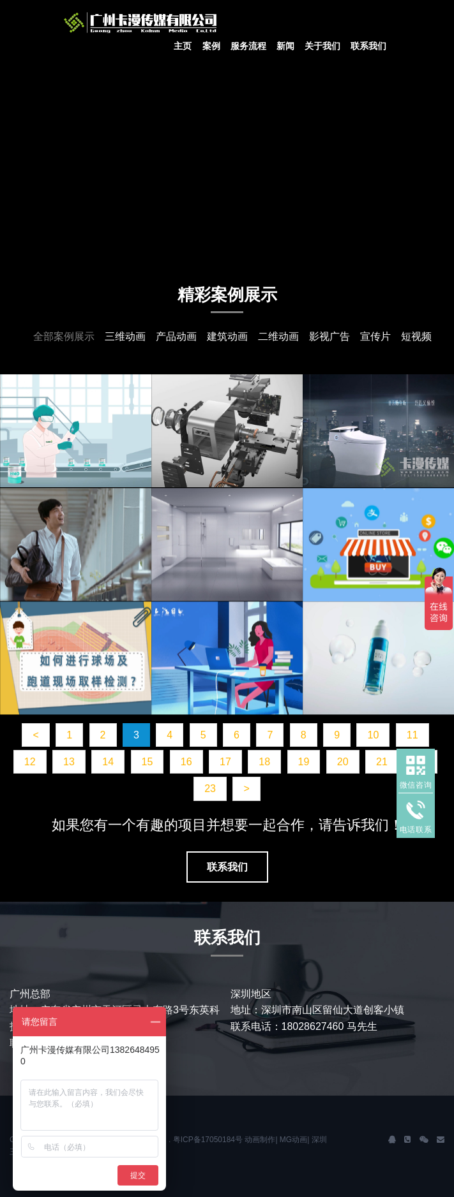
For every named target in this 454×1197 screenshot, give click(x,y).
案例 (211, 46)
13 (69, 761)
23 (210, 788)
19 (304, 761)
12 (30, 761)
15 (147, 761)
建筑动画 (227, 336)
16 (186, 761)
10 (373, 735)
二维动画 (278, 336)
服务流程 (248, 46)
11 (412, 735)
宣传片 (375, 336)
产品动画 (176, 336)
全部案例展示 (64, 336)
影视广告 (329, 336)
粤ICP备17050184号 (208, 1139)
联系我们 (368, 46)
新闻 (285, 46)
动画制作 (260, 1139)
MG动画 (293, 1139)
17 (225, 761)
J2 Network (159, 22)
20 (343, 761)
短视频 (416, 336)
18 (264, 761)
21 (382, 761)
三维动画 (125, 336)
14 (108, 761)
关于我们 (322, 46)
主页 (183, 46)
